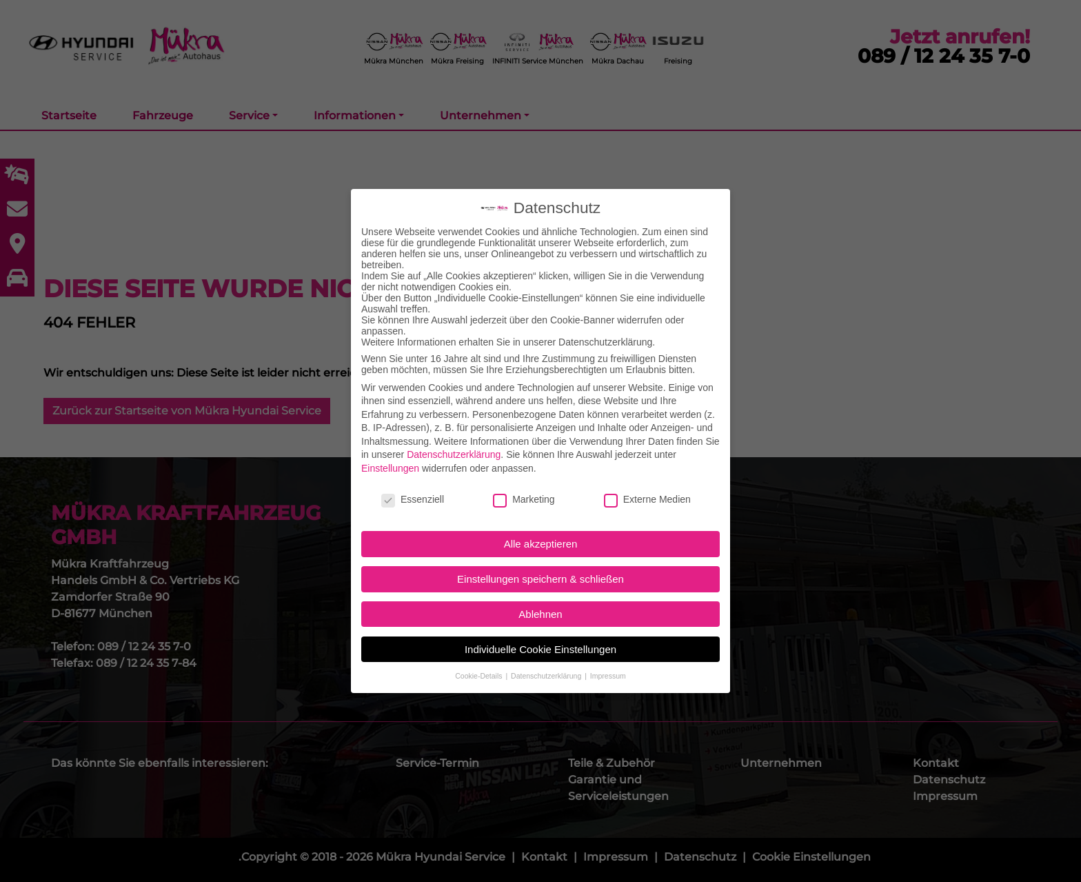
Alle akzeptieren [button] (541, 544)
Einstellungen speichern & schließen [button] (540, 579)
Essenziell (412, 499)
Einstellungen (390, 468)
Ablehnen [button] (540, 614)
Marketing (523, 499)
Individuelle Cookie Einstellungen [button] (540, 649)
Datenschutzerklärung (454, 454)
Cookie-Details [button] (479, 676)
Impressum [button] (608, 676)
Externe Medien (647, 499)
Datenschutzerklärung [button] (547, 676)
